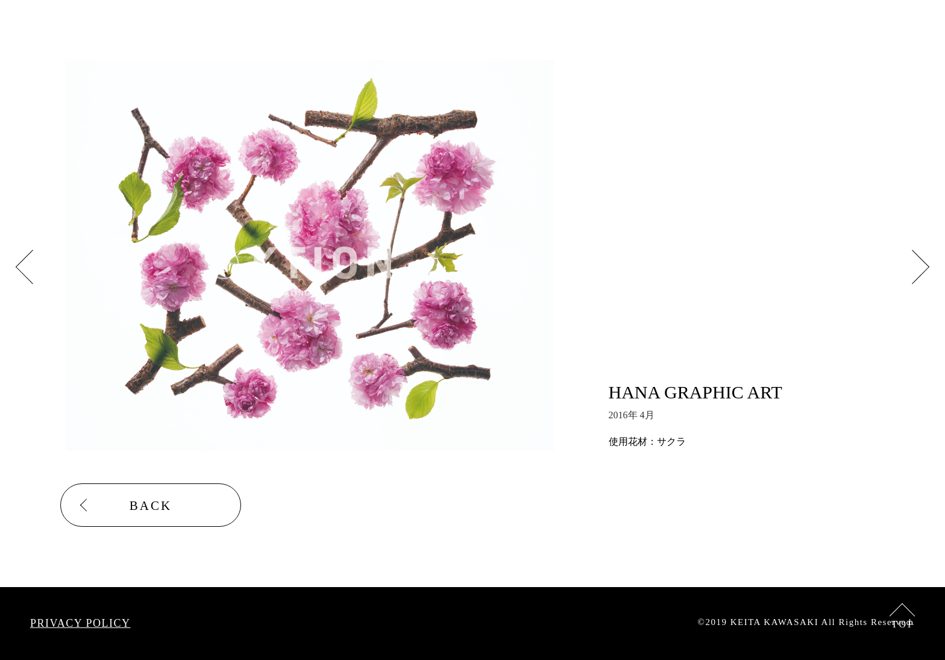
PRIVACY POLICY (80, 623)
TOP (903, 624)
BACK (151, 505)
